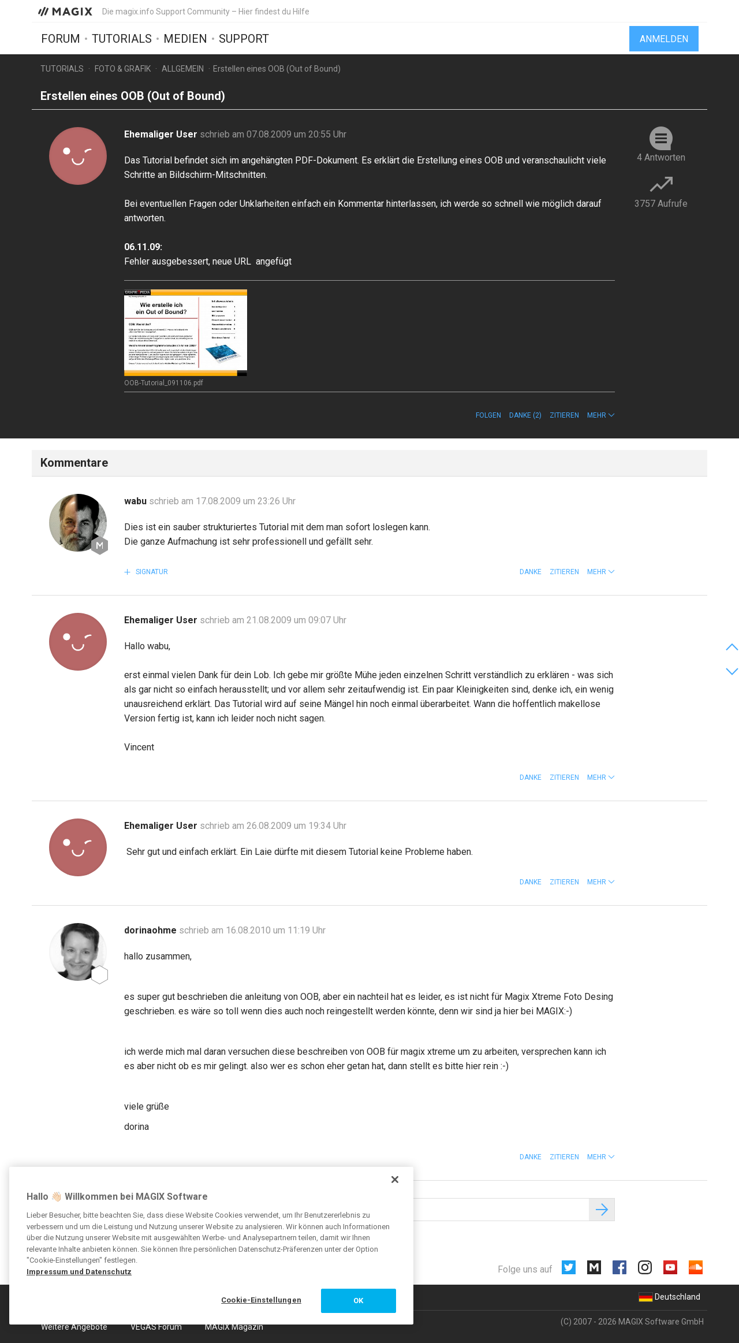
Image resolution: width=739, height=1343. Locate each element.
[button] (601, 415)
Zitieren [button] (564, 415)
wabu (136, 501)
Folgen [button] (488, 415)
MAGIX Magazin (234, 1326)
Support (244, 39)
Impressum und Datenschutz (79, 1271)
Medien (185, 39)
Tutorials (122, 39)
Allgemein (183, 68)
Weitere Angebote (74, 1326)
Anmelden (664, 39)
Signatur (151, 572)
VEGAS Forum (156, 1326)
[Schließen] (395, 1179)
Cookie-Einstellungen (261, 1300)
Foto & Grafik (123, 68)
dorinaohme (151, 930)
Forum (60, 39)
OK (358, 1300)
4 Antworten (661, 157)
